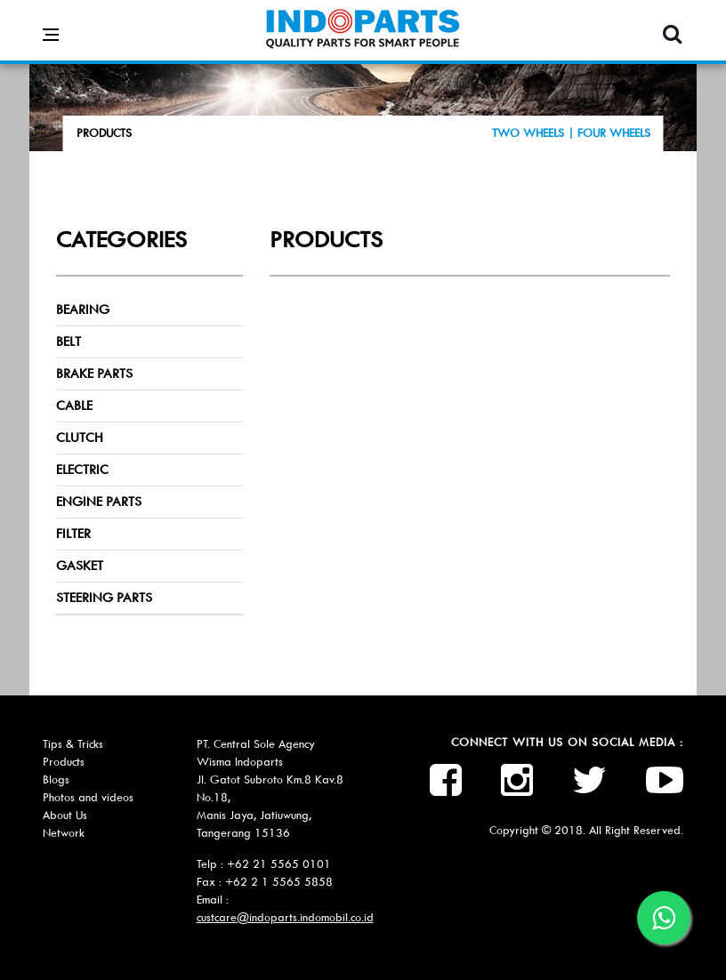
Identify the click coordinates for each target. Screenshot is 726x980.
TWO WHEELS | (534, 133)
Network (64, 832)
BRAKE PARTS (94, 373)
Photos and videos (88, 797)
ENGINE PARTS (98, 502)
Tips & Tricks (73, 744)
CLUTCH (79, 438)
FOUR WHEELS (613, 133)
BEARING (82, 309)
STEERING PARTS (104, 598)
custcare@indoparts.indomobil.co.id (285, 917)
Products (64, 761)
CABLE (74, 406)
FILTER (73, 534)
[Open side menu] (51, 21)
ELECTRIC (82, 470)
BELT (68, 341)
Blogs (56, 779)
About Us (65, 815)
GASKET (79, 566)
